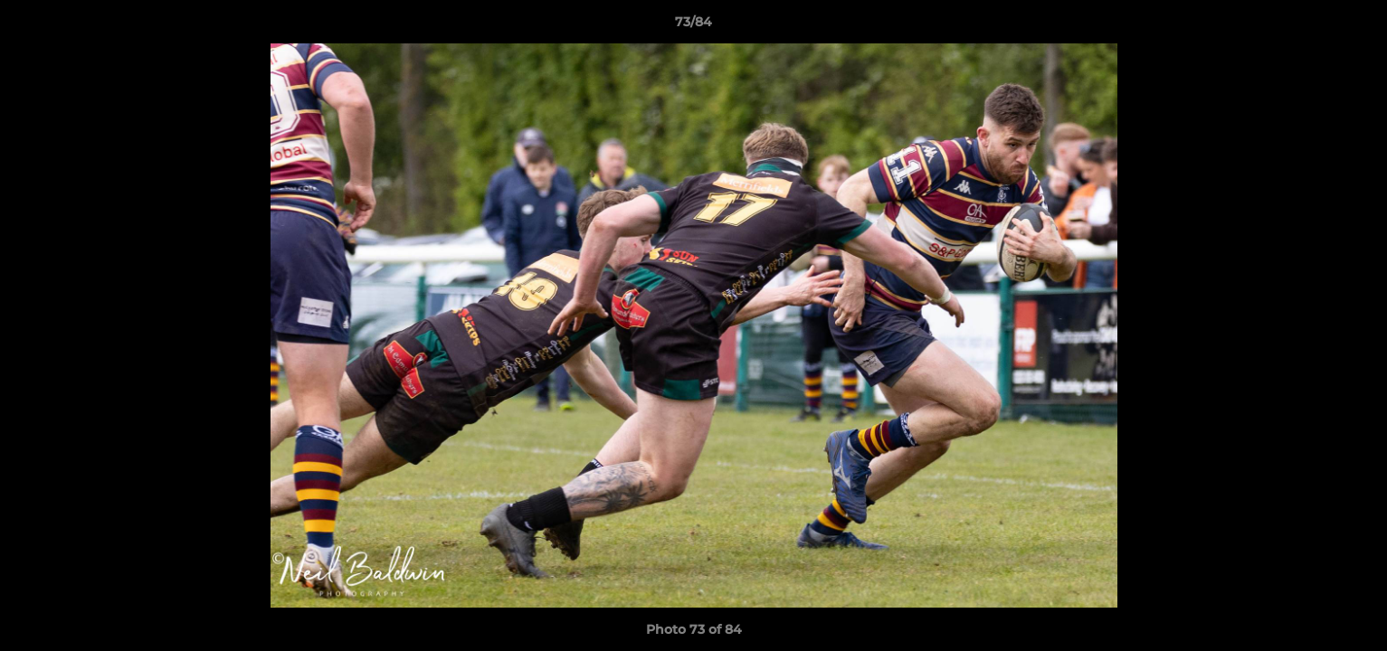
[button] (1354, 26)
